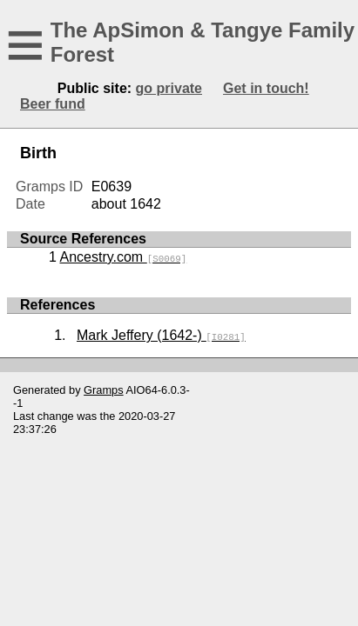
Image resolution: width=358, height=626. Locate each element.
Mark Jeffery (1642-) (161, 335)
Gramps (104, 389)
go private (169, 88)
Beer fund (52, 104)
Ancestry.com (122, 257)
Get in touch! (266, 88)
